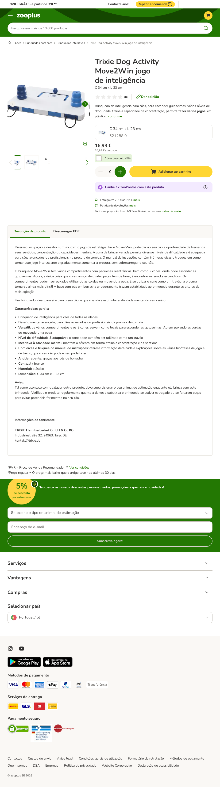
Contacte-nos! (118, 4)
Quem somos (17, 765)
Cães (18, 43)
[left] (12, 104)
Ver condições (79, 467)
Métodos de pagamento (187, 758)
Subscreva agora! (110, 541)
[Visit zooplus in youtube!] (21, 648)
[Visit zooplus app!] (24, 666)
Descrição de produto (30, 231)
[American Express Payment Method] (39, 685)
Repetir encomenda (155, 4)
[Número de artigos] (110, 171)
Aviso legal (65, 758)
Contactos (15, 758)
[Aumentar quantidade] (120, 171)
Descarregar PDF (66, 231)
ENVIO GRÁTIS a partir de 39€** (32, 4)
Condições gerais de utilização (100, 758)
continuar (115, 116)
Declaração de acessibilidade (158, 765)
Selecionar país (24, 606)
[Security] (18, 729)
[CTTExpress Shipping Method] (39, 707)
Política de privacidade (80, 765)
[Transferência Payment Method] (97, 684)
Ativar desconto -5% (117, 158)
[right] (85, 104)
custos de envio (170, 211)
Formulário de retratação (146, 758)
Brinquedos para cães (38, 43)
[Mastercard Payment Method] (26, 685)
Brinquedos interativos (71, 43)
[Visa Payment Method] (13, 685)
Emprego (51, 765)
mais (136, 200)
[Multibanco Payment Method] (79, 685)
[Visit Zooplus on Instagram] (10, 648)
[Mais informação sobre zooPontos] (205, 187)
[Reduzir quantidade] (100, 171)
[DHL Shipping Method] (13, 707)
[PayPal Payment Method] (65, 685)
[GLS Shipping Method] (26, 707)
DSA (36, 765)
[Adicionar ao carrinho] (170, 171)
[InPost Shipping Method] (52, 707)
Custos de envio (39, 758)
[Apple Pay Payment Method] (52, 685)
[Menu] (10, 15)
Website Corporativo (117, 765)
